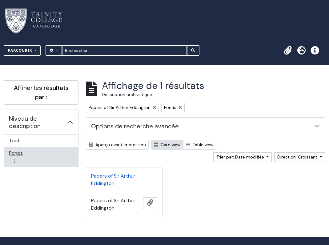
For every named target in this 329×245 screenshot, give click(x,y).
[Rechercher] (124, 50)
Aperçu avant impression (117, 144)
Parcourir (21, 50)
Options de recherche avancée (135, 126)
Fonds (21, 156)
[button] (288, 50)
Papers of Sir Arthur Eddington (113, 180)
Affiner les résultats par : (41, 92)
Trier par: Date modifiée (240, 157)
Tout (14, 140)
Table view (200, 144)
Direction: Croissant (298, 157)
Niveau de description (25, 122)
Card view (167, 144)
